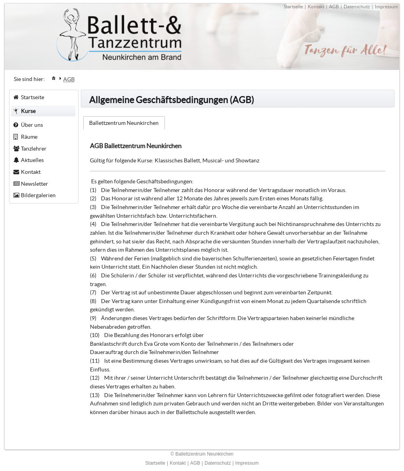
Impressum (386, 6)
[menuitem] (53, 77)
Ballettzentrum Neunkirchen (124, 123)
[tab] (124, 123)
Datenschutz (357, 6)
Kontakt (316, 6)
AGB (334, 6)
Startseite (293, 6)
